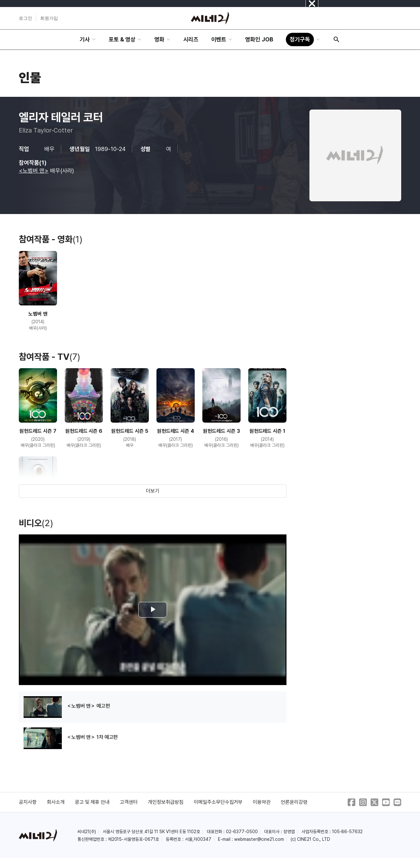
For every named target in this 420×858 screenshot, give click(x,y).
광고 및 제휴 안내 (92, 802)
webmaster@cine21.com (259, 839)
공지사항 (28, 802)
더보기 (152, 491)
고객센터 (129, 802)
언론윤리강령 (294, 802)
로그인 (25, 18)
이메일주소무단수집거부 (218, 802)
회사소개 (56, 802)
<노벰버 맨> (33, 170)
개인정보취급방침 (166, 802)
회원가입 (49, 18)
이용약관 (262, 802)
